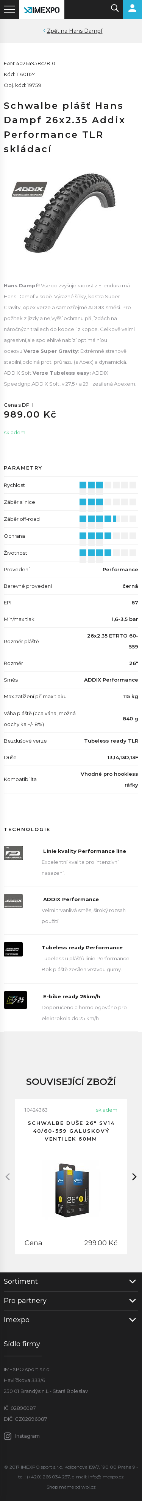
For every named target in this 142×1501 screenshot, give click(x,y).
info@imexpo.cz (106, 1477)
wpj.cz (88, 1487)
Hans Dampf (86, 30)
